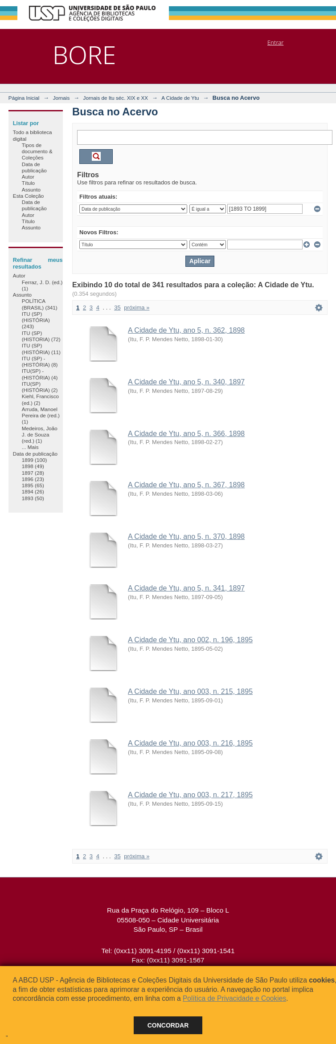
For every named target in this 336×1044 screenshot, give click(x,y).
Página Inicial (24, 98)
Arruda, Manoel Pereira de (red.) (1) (41, 415)
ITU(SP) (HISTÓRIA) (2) (40, 387)
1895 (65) (33, 485)
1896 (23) (33, 479)
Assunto (31, 189)
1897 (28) (33, 473)
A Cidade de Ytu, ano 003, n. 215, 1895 (190, 691)
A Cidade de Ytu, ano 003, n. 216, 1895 (190, 743)
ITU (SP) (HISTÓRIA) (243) (36, 320)
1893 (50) (33, 498)
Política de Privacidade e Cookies (234, 998)
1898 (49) (33, 466)
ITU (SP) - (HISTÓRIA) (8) (40, 361)
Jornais (61, 98)
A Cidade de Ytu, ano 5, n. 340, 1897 (186, 382)
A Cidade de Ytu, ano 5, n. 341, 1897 (186, 588)
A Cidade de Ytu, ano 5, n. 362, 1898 (186, 330)
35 (117, 307)
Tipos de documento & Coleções (37, 151)
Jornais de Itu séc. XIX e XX (115, 98)
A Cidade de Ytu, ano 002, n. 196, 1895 (190, 640)
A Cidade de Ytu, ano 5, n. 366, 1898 (186, 433)
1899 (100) (34, 460)
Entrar (275, 42)
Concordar (168, 1025)
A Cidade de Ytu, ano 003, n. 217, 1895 (190, 795)
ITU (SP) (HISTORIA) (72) (41, 336)
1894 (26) (33, 491)
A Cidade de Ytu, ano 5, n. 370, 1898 (186, 536)
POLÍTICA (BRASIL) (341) (39, 304)
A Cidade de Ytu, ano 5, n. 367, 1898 (186, 485)
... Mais (30, 447)
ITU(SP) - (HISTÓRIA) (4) (40, 374)
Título (28, 183)
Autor (28, 176)
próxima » (136, 307)
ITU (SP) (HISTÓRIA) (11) (41, 349)
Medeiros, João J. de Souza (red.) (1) (39, 434)
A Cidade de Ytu (180, 98)
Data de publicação (34, 167)
